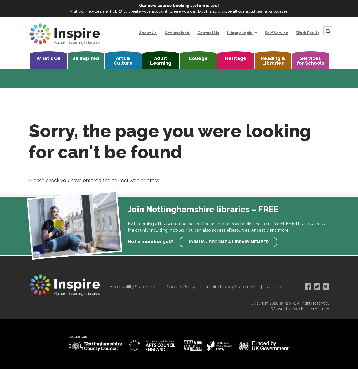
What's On (48, 58)
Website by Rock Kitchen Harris (298, 309)
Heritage (235, 58)
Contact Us (208, 33)
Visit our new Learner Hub (94, 11)
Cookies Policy (181, 286)
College (198, 58)
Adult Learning (160, 61)
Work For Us (307, 33)
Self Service (276, 33)
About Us (148, 33)
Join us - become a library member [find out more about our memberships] (228, 242)
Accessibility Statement (133, 286)
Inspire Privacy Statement (231, 286)
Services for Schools (310, 61)
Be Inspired (85, 58)
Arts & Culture (123, 61)
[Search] (328, 31)
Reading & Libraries (273, 61)
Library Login (240, 33)
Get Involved (177, 33)
